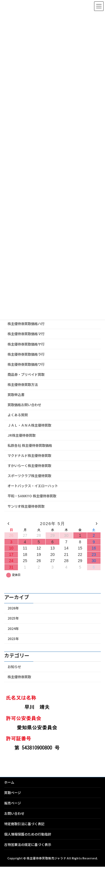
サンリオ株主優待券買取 (26, 506)
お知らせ (14, 666)
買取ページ (12, 792)
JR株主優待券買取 (22, 435)
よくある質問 (18, 415)
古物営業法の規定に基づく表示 (27, 844)
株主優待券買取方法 (23, 384)
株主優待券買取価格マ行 (26, 334)
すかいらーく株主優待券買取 (29, 465)
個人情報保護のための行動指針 (27, 834)
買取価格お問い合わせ (24, 405)
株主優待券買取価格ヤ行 (26, 344)
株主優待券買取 (19, 676)
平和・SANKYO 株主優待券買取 (32, 496)
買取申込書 (16, 394)
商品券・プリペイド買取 (26, 374)
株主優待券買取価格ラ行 (26, 354)
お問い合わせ (14, 813)
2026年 (13, 608)
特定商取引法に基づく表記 (24, 823)
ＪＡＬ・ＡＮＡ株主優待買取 (29, 425)
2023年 (13, 638)
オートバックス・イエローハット (33, 486)
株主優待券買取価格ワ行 (26, 364)
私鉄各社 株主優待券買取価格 (30, 445)
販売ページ (12, 803)
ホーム (9, 782)
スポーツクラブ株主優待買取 (29, 475)
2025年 (13, 618)
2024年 (13, 628)
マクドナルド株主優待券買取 (29, 455)
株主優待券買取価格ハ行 (26, 323)
